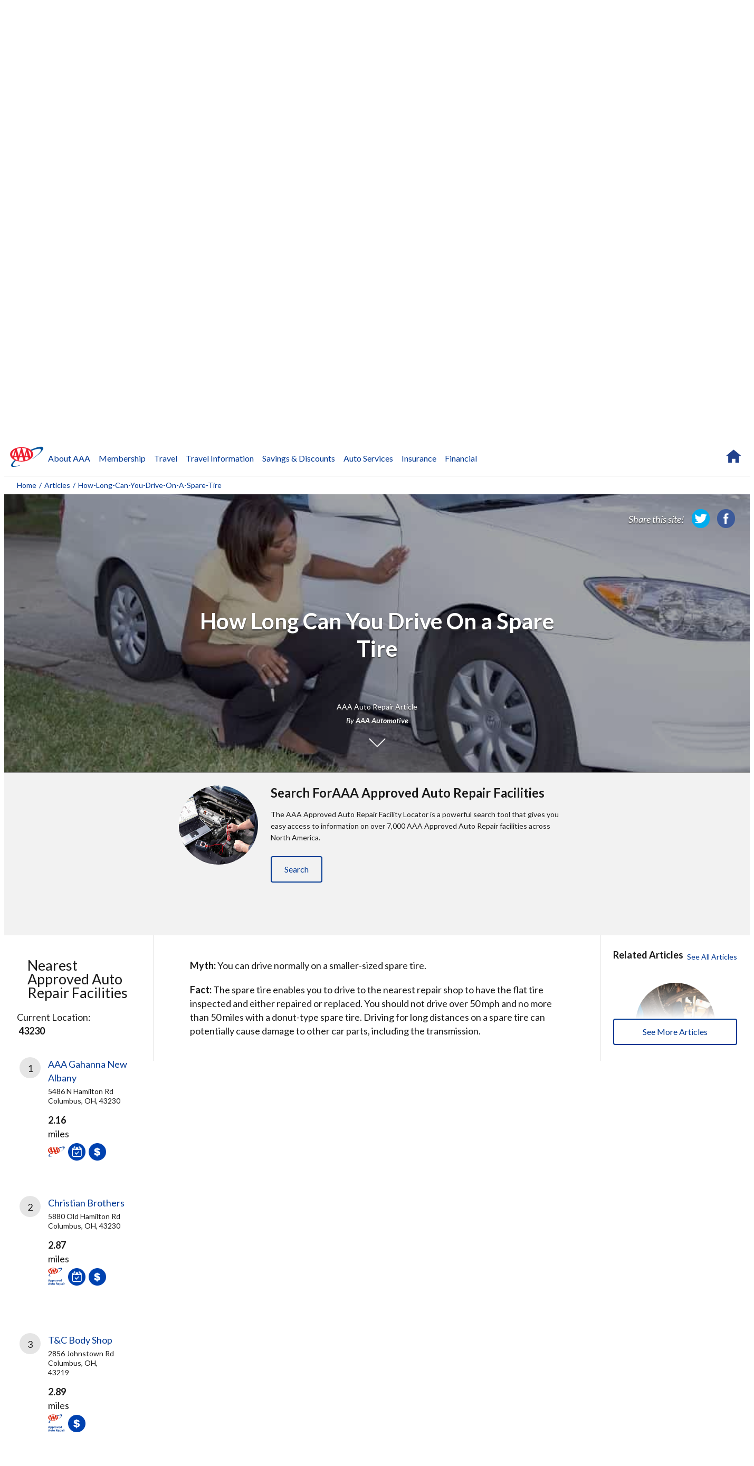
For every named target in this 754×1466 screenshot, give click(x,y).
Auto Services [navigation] (368, 458)
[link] (701, 518)
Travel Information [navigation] (220, 458)
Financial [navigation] (461, 458)
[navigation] (26, 456)
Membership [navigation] (122, 458)
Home (26, 485)
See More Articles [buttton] (675, 1032)
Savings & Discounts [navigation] (298, 458)
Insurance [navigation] (419, 458)
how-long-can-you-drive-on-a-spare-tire (150, 485)
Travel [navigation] (165, 458)
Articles (57, 485)
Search (296, 869)
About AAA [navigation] (69, 458)
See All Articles (712, 956)
